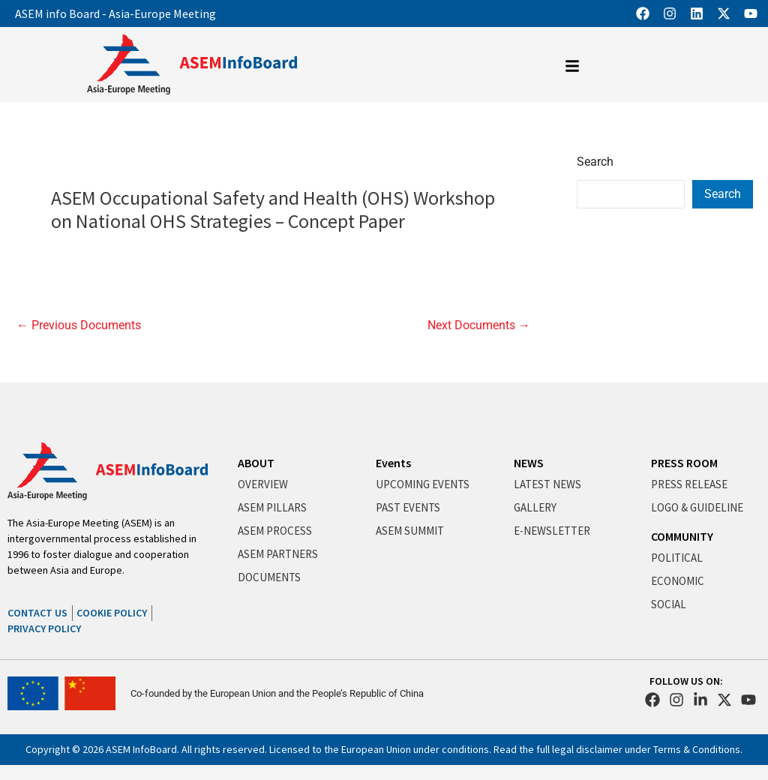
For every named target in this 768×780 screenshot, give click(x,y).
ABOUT (256, 462)
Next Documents (479, 326)
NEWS (529, 462)
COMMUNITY (682, 536)
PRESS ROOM (684, 462)
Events (393, 462)
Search (595, 161)
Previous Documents (78, 326)
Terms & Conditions (696, 749)
